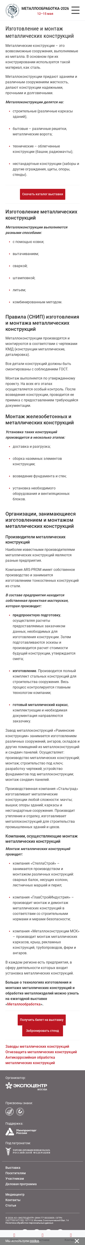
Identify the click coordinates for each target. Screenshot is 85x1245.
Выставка (12, 1167)
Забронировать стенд (42, 1030)
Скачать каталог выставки (42, 194)
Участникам (14, 1178)
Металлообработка (24, 1004)
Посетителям (15, 1173)
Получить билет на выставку (41, 1020)
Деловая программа (21, 1184)
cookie (34, 1241)
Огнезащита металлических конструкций (41, 1052)
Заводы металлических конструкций (37, 1046)
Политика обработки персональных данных (29, 1223)
